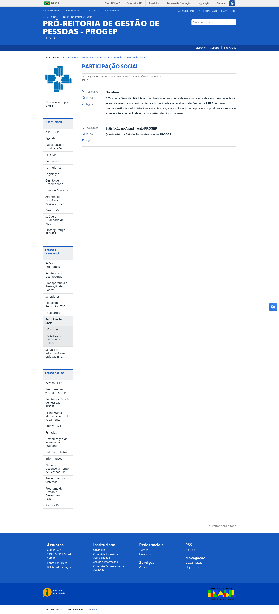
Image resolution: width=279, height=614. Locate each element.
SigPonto (201, 47)
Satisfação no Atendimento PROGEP (131, 128)
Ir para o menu (74, 10)
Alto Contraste (208, 10)
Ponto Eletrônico (57, 563)
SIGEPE (51, 558)
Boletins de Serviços (59, 567)
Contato (144, 567)
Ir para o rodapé (114, 10)
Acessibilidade (186, 10)
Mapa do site (228, 10)
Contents (84, 57)
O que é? (190, 550)
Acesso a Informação (105, 562)
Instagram (229, 30)
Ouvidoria (112, 92)
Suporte (214, 47)
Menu (95, 57)
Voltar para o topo (224, 526)
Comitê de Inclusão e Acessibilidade (105, 556)
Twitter (143, 550)
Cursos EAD (54, 550)
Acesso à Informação (111, 57)
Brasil (55, 3)
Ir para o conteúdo (53, 10)
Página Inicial (68, 57)
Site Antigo (230, 47)
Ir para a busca (94, 10)
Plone (94, 609)
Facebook (234, 30)
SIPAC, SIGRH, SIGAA (59, 554)
